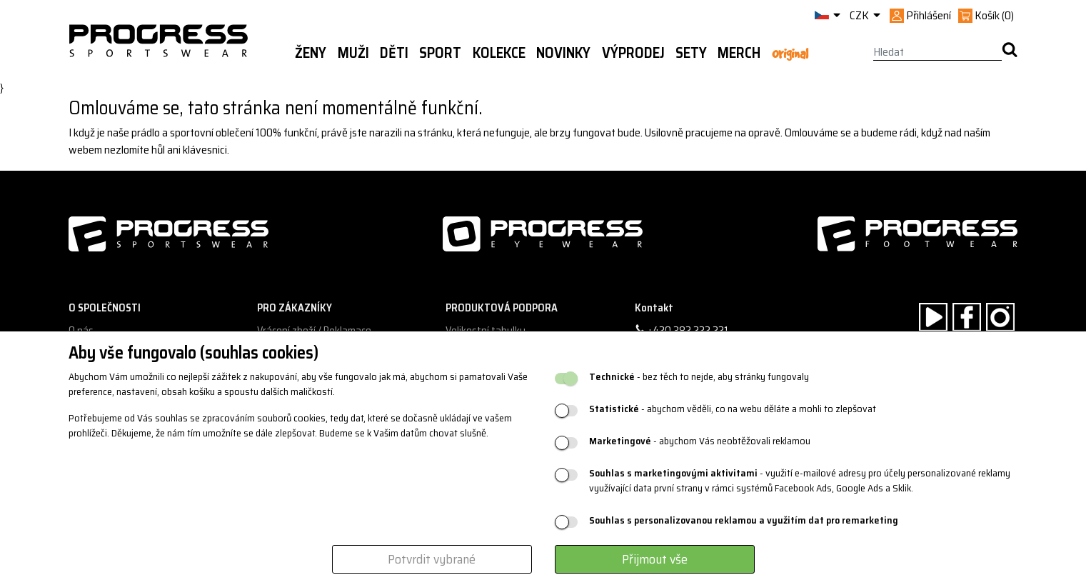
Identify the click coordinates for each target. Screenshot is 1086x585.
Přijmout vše (655, 559)
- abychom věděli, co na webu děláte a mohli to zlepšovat (732, 408)
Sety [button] (691, 52)
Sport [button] (440, 52)
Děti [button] (394, 52)
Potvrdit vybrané (432, 559)
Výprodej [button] (633, 52)
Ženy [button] (310, 52)
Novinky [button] (563, 52)
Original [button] (790, 53)
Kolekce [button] (499, 52)
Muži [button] (353, 52)
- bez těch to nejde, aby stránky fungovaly (699, 376)
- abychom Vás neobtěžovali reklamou (699, 441)
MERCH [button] (739, 52)
